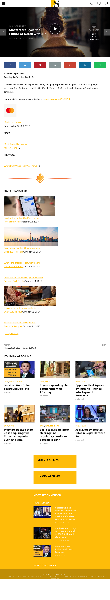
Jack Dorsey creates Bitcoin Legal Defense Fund (89, 428)
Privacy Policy (60, 569)
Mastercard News (13, 122)
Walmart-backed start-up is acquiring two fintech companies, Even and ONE (19, 430)
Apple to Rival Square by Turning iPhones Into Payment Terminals (90, 388)
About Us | (48, 569)
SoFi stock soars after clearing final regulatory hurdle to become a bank (55, 430)
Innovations (15, 26)
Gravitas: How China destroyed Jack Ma (16, 387)
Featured (13, 382)
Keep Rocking (12, 333)
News (23, 26)
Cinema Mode (94, 37)
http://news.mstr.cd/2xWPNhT (58, 98)
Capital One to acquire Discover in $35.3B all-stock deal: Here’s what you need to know (65, 509)
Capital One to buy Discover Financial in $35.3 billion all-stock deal (65, 528)
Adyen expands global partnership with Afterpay (53, 388)
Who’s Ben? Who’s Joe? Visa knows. (21, 165)
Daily (6, 382)
